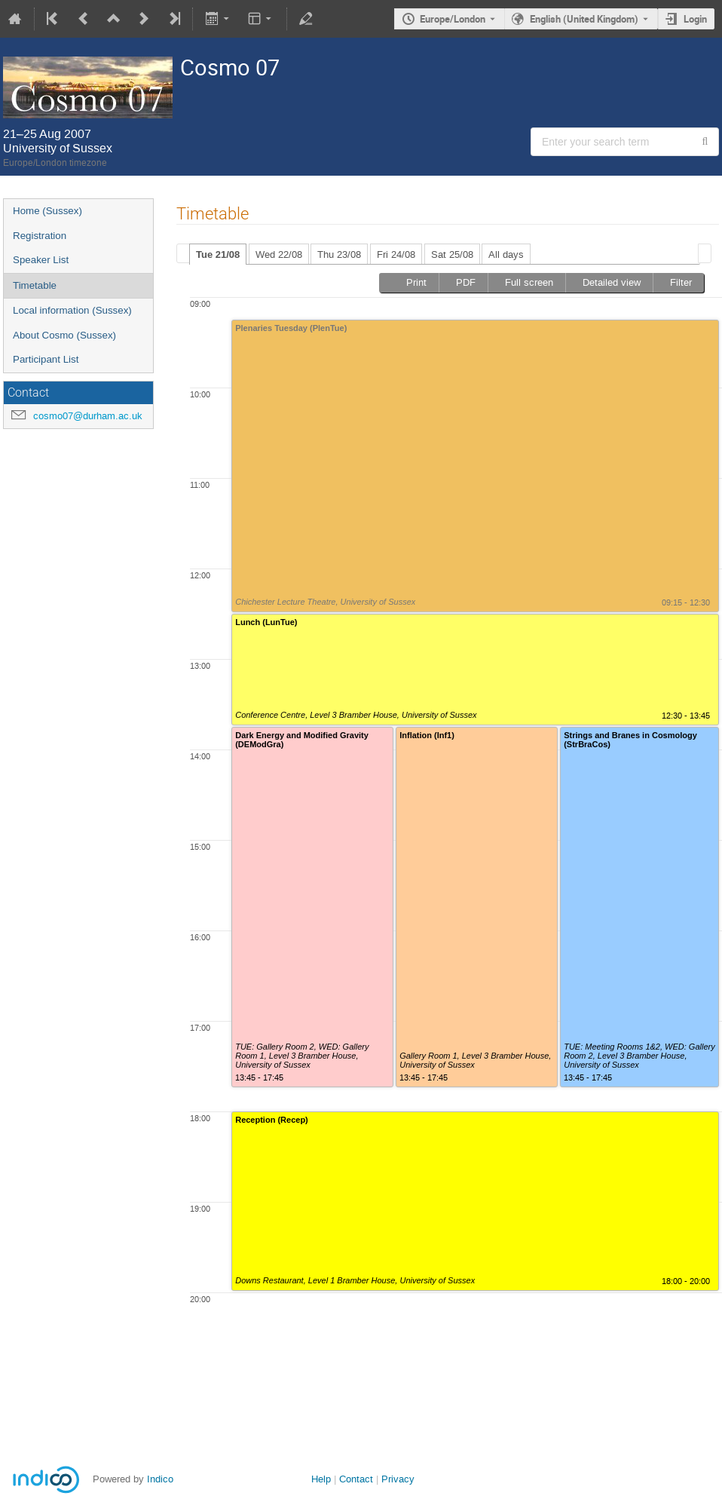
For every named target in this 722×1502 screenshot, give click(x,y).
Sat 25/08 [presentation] (452, 254)
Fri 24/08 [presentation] (396, 254)
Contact (356, 1479)
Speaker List (41, 259)
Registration (39, 235)
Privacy (398, 1479)
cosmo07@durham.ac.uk (87, 415)
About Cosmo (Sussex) (64, 335)
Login (695, 19)
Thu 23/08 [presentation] (339, 254)
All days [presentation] (506, 254)
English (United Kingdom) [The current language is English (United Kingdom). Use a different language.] (584, 19)
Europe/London (452, 19)
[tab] (217, 254)
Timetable (35, 285)
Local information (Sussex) (72, 310)
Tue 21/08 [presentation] (218, 254)
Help (321, 1479)
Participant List (45, 359)
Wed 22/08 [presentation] (278, 254)
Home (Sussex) (47, 210)
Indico (160, 1479)
